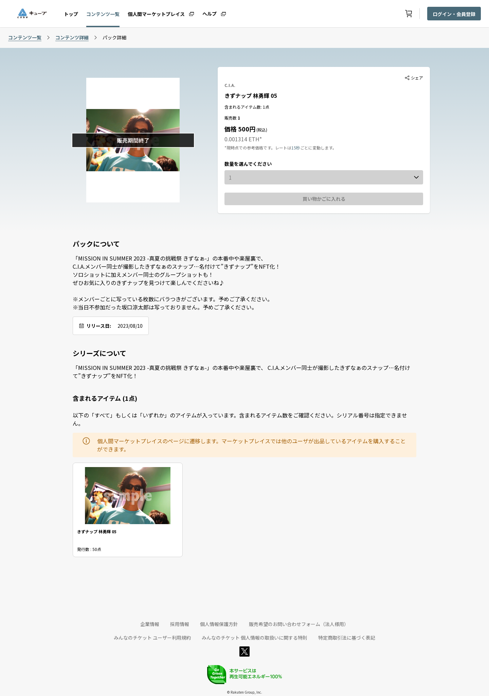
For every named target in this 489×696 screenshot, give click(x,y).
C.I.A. (229, 85)
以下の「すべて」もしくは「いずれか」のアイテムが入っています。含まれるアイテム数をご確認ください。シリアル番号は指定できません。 (240, 419)
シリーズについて (99, 353)
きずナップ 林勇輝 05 (250, 95)
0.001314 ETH (241, 139)
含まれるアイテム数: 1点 (246, 107)
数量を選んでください (248, 163)
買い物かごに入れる (324, 198)
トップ (71, 14)
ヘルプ (209, 13)
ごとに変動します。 (318, 147)
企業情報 (149, 624)
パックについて (96, 244)
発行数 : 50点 (89, 549)
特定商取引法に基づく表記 (346, 637)
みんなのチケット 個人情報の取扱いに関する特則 (254, 637)
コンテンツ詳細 (72, 37)
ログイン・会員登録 (454, 14)
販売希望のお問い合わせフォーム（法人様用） (299, 624)
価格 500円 (239, 128)
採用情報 (179, 624)
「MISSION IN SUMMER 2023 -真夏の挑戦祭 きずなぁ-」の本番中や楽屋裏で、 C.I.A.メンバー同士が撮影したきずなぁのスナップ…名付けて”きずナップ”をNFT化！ (241, 371)
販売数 (231, 118)
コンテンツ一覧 (103, 14)
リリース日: (98, 325)
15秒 (295, 147)
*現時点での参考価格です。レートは (257, 147)
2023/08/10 (130, 325)
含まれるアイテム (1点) (105, 398)
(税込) (261, 129)
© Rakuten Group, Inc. (244, 692)
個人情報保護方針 (219, 624)
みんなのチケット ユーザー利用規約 (152, 637)
